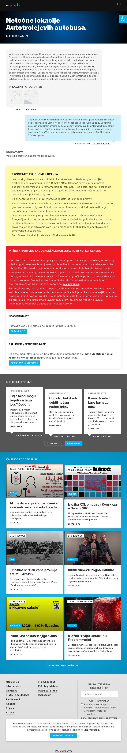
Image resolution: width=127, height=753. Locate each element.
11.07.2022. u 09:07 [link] (101, 143)
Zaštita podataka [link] (50, 680)
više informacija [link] (91, 729)
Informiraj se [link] (14, 680)
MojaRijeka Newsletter (99, 712)
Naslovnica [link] (13, 676)
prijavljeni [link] (22, 155)
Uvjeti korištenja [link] (50, 685)
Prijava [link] (10, 703)
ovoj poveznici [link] (72, 283)
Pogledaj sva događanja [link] (63, 659)
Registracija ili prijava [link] (25, 363)
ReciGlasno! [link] (74, 440)
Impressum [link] (47, 689)
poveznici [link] (24, 280)
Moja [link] (13, 5)
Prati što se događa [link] (18, 689)
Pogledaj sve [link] (53, 440)
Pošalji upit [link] (18, 331)
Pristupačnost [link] (49, 676)
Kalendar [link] (12, 698)
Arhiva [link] (10, 707)
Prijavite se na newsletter (99, 680)
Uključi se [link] (12, 685)
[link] (123, 19)
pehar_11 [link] (24, 36)
